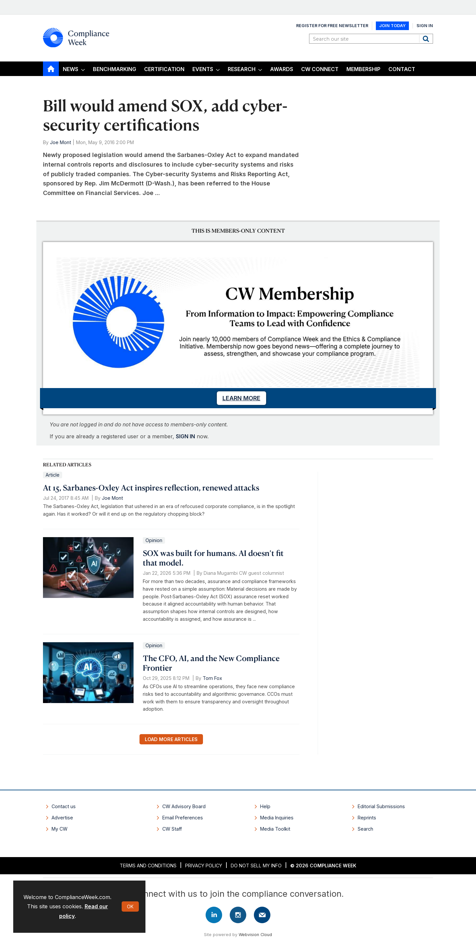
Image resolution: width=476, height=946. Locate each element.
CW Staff (172, 829)
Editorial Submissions (381, 806)
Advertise (62, 817)
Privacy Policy (203, 865)
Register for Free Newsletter (332, 25)
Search (427, 38)
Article (53, 475)
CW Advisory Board (184, 806)
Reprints (367, 817)
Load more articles (171, 739)
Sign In (424, 25)
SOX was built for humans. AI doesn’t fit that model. (213, 558)
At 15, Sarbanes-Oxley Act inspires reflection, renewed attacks (151, 488)
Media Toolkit (275, 829)
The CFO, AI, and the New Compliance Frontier (211, 663)
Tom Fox (212, 678)
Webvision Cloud (255, 934)
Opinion (153, 540)
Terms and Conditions (148, 865)
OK (130, 906)
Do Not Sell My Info (256, 865)
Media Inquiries (277, 817)
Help (265, 806)
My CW (59, 829)
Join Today (392, 25)
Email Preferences (182, 817)
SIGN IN (185, 436)
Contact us (64, 806)
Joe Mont (60, 142)
